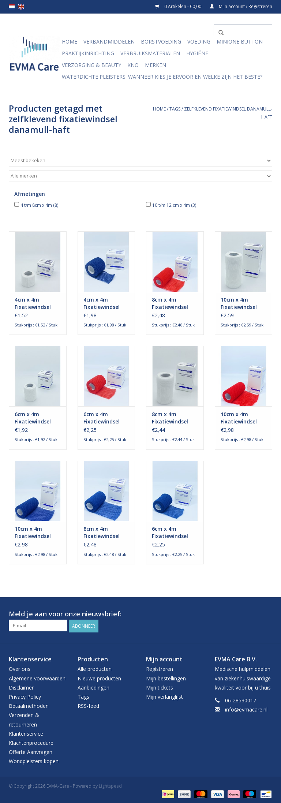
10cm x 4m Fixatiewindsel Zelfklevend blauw (33, 532)
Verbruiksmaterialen (150, 53)
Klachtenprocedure (31, 742)
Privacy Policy (25, 695)
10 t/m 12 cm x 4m (174, 205)
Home (69, 41)
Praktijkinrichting (88, 53)
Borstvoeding (161, 41)
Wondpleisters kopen (34, 760)
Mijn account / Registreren (241, 6)
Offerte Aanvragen (30, 751)
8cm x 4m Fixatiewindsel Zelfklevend (170, 418)
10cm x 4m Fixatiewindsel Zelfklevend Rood (243, 418)
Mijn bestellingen (166, 677)
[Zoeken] (243, 30)
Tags (174, 109)
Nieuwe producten (99, 677)
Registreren (159, 668)
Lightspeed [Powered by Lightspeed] (110, 786)
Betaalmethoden (29, 705)
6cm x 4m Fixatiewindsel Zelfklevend (33, 418)
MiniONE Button (240, 41)
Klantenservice (26, 732)
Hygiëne (197, 53)
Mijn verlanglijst (164, 695)
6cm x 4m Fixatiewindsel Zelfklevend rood (105, 418)
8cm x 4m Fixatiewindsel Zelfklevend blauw (101, 532)
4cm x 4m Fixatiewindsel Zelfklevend (33, 303)
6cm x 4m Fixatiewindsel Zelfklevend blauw (170, 532)
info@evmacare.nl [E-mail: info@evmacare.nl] (246, 708)
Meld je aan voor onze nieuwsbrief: (65, 614)
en (21, 7)
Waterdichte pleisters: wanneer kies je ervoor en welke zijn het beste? (162, 76)
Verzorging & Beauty (91, 64)
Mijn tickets (159, 686)
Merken (155, 64)
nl (12, 7)
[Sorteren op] (140, 161)
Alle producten (95, 668)
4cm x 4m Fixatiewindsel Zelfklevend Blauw (101, 303)
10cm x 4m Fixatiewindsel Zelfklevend (239, 303)
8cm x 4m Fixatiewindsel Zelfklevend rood (173, 303)
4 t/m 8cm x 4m (39, 205)
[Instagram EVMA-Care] (266, 614)
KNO (133, 64)
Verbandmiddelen (109, 41)
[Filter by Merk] (140, 176)
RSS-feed (88, 705)
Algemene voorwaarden (37, 677)
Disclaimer (21, 686)
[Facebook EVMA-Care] (253, 614)
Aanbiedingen (93, 686)
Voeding (198, 41)
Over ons (19, 668)
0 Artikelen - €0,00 (178, 6)
